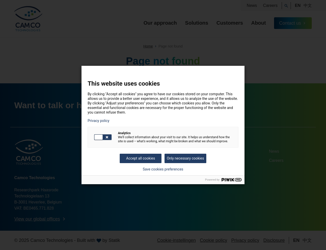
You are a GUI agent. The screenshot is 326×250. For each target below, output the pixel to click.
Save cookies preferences (163, 169)
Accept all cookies (140, 158)
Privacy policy (98, 121)
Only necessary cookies (185, 158)
